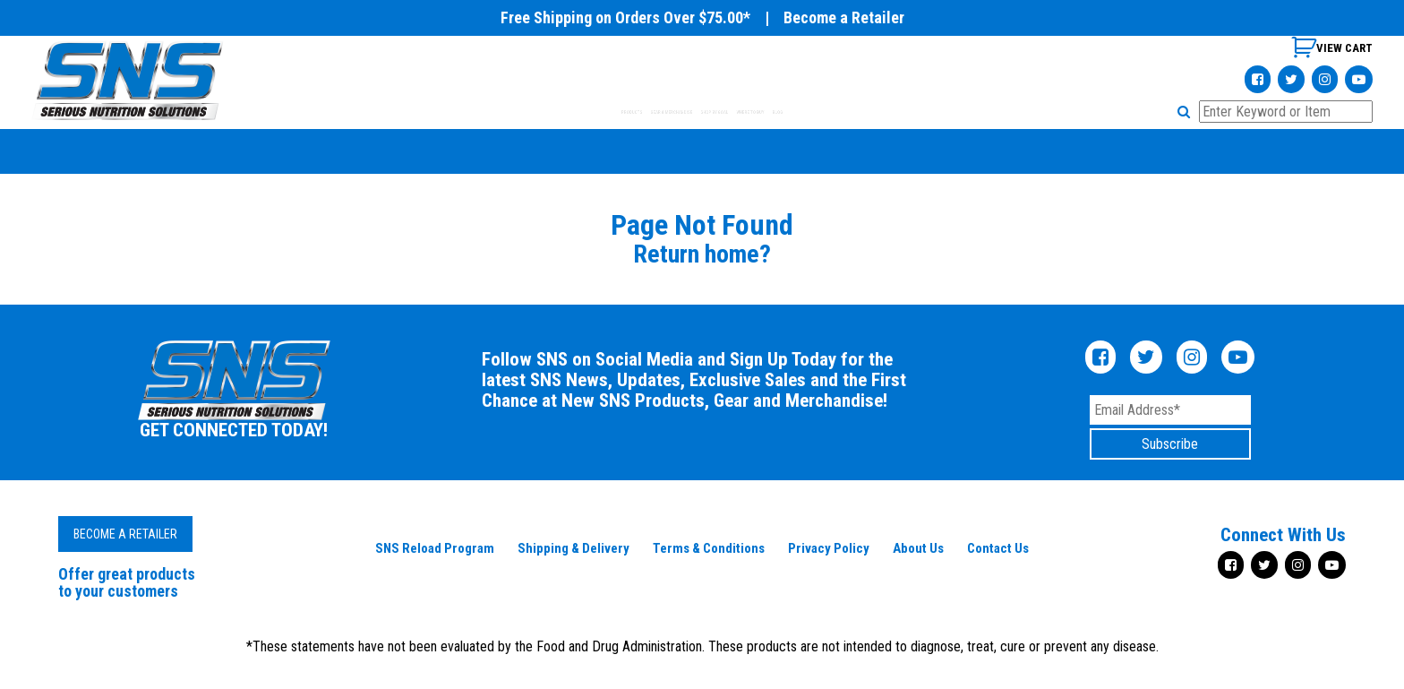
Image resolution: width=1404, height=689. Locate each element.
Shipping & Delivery (573, 548)
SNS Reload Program (434, 548)
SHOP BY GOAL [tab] (740, 112)
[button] (1186, 111)
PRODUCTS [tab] (485, 112)
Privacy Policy (828, 548)
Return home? (702, 254)
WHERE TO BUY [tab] (852, 112)
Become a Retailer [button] (125, 534)
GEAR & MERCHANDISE (607, 112)
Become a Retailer (843, 17)
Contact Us (998, 548)
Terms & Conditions (709, 548)
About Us (918, 548)
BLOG (936, 112)
